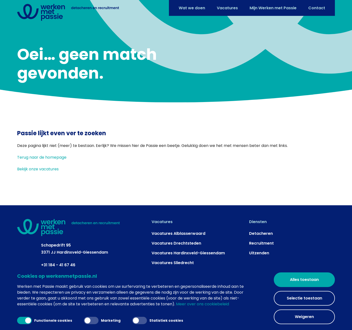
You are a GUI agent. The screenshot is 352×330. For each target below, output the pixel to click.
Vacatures (227, 8)
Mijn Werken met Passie (273, 8)
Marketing (102, 320)
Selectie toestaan (304, 298)
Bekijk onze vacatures (38, 169)
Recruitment (261, 243)
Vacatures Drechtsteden (176, 243)
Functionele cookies (44, 320)
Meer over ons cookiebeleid (202, 304)
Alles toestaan (304, 279)
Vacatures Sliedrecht (173, 263)
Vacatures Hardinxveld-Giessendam (188, 253)
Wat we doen (192, 8)
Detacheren (261, 233)
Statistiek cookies (157, 320)
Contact (316, 8)
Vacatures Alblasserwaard (178, 233)
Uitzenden (259, 253)
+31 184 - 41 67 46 (58, 265)
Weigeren (304, 317)
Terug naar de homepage (41, 157)
